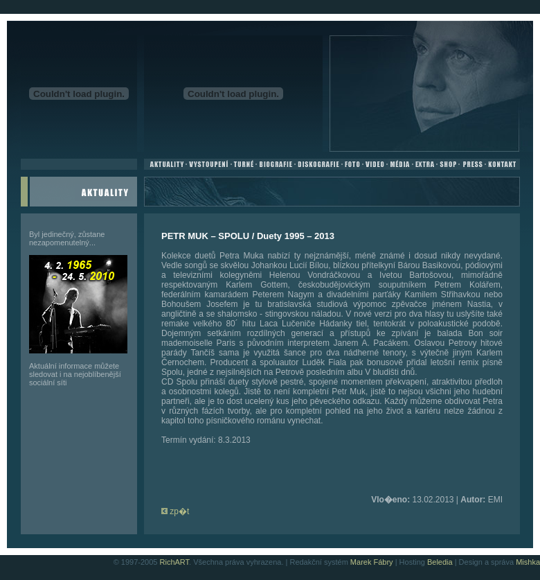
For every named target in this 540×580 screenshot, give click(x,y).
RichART (175, 562)
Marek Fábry (371, 562)
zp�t (175, 511)
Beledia (440, 562)
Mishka (528, 562)
